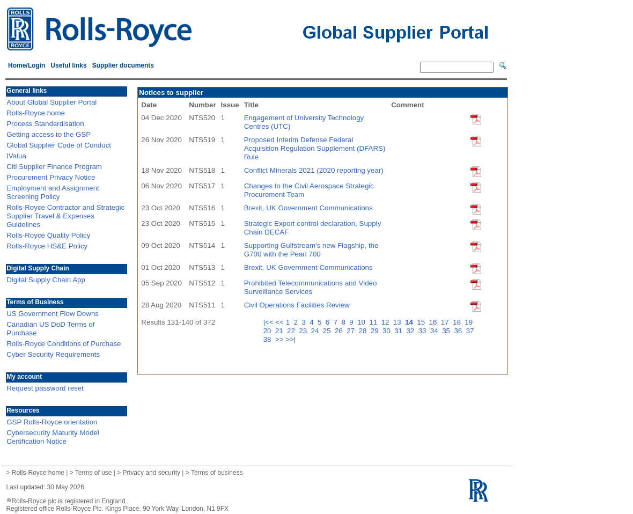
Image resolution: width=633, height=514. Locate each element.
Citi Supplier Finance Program (54, 167)
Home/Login (26, 65)
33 (423, 331)
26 (340, 331)
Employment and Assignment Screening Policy (52, 192)
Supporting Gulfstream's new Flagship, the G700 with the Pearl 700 (311, 249)
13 (398, 322)
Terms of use (93, 472)
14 (410, 322)
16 (434, 322)
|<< (268, 322)
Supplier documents (123, 65)
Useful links (68, 65)
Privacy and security (151, 472)
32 (411, 331)
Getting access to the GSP (48, 134)
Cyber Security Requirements (53, 354)
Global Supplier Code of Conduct (58, 145)
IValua (16, 156)
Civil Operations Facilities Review (297, 305)
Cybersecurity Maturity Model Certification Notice (52, 437)
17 (446, 322)
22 (292, 331)
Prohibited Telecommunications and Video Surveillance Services (310, 287)
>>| (290, 339)
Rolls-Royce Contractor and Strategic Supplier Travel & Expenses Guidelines (65, 216)
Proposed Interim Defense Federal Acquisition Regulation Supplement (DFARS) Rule (315, 148)
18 (458, 322)
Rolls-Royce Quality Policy (48, 235)
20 (268, 331)
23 (304, 331)
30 (387, 331)
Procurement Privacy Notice (50, 177)
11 (374, 322)
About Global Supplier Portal (51, 102)
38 (268, 339)
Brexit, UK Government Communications (308, 208)
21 (280, 331)
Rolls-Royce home (35, 113)
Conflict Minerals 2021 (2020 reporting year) (314, 170)
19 (470, 322)
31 (399, 331)
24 (316, 331)
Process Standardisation (45, 124)
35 (447, 331)
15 (422, 322)
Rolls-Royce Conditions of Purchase (63, 344)
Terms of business (217, 472)
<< (279, 322)
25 (328, 331)
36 (459, 331)
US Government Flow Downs (52, 314)
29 (376, 331)
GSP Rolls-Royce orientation (51, 422)
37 (471, 331)
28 (364, 331)
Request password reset (45, 388)
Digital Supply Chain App (45, 280)
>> (279, 339)
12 (386, 322)
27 (352, 331)
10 (362, 322)
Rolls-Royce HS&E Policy (46, 246)
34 (435, 331)
